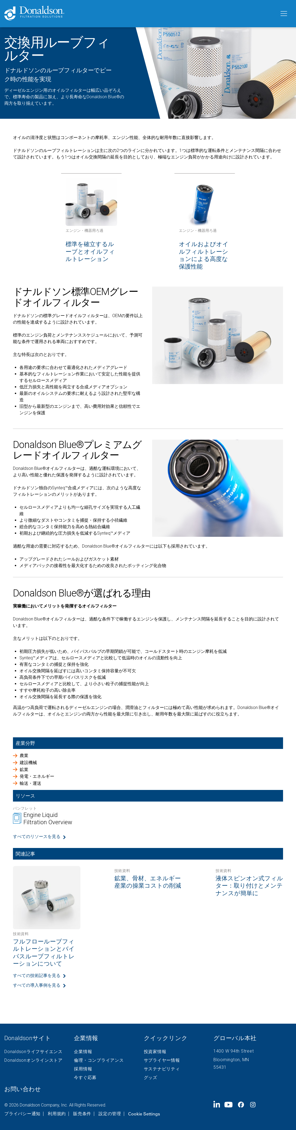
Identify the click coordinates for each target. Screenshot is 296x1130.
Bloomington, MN (231, 1059)
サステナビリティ (162, 1069)
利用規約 (57, 1114)
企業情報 (83, 1052)
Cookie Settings (144, 1114)
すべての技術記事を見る (36, 975)
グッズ (150, 1077)
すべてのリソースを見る (36, 836)
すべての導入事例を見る (36, 985)
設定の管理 (109, 1114)
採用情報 (83, 1069)
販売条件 (82, 1114)
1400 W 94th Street (233, 1051)
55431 (220, 1067)
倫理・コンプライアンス (99, 1060)
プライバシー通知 (22, 1114)
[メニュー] (283, 14)
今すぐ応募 (85, 1077)
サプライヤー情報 (162, 1060)
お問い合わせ (22, 1089)
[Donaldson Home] (139, 13)
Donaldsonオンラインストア (33, 1060)
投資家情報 (155, 1052)
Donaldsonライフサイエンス (33, 1052)
